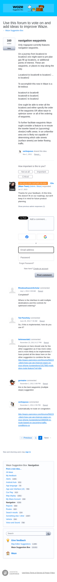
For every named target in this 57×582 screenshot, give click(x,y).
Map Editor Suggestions (21, 544)
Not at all (27, 171)
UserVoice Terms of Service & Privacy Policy (38, 573)
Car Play (9, 492)
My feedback (11, 476)
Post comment (44, 275)
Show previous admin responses (31, 206)
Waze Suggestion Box (16, 465)
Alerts (8, 479)
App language (11, 486)
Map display (11, 496)
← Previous (26, 438)
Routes (9, 509)
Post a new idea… (14, 469)
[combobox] (27, 533)
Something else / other (15, 516)
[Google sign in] (45, 237)
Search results (12, 512)
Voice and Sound (13, 523)
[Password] (36, 257)
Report (40, 291)
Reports (9, 506)
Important (43, 171)
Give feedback (18, 540)
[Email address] (36, 250)
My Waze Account (13, 499)
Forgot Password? (26, 263)
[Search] (48, 533)
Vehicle (9, 519)
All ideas (9, 472)
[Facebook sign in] (27, 237)
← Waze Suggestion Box (13, 30)
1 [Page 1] (35, 438)
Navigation (33, 465)
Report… (37, 154)
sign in (28, 452)
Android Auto (11, 482)
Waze (14, 553)
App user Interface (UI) (15, 489)
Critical (27, 176)
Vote (9, 48)
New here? (36, 269)
